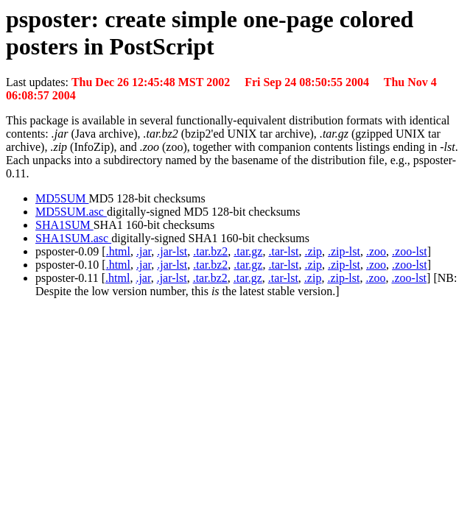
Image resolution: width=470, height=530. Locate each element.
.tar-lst (283, 251)
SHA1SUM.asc (73, 238)
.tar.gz (248, 251)
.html (118, 251)
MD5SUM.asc (71, 211)
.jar (143, 251)
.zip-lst (344, 251)
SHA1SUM (64, 225)
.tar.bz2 (210, 251)
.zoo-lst (409, 251)
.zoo (376, 251)
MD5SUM (61, 198)
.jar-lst (172, 251)
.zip (313, 251)
